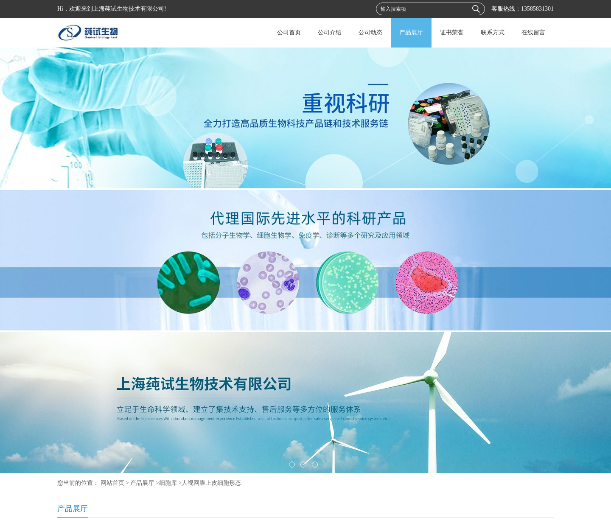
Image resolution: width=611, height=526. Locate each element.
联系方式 (492, 32)
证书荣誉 (452, 32)
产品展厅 (411, 32)
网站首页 (112, 483)
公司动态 (370, 32)
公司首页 (289, 32)
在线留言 (533, 32)
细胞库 (168, 483)
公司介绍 (330, 32)
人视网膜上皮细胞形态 (211, 483)
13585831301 (537, 9)
